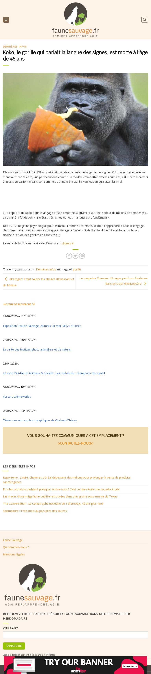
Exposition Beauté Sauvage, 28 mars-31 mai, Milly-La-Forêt (42, 326)
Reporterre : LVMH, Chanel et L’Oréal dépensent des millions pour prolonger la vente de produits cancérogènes (66, 480)
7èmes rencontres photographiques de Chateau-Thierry (40, 420)
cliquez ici (68, 243)
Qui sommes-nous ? (16, 547)
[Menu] (6, 20)
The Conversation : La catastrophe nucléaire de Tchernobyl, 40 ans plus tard (53, 504)
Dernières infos (15, 46)
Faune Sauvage (13, 540)
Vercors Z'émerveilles (17, 397)
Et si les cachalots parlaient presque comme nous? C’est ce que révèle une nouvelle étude (61, 489)
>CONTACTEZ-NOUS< (75, 443)
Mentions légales (14, 554)
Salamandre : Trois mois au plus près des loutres (35, 511)
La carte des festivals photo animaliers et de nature (37, 349)
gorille (77, 269)
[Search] (144, 19)
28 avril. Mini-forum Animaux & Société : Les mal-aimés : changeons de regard (54, 373)
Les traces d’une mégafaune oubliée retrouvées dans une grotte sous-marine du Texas (60, 496)
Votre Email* (10, 628)
